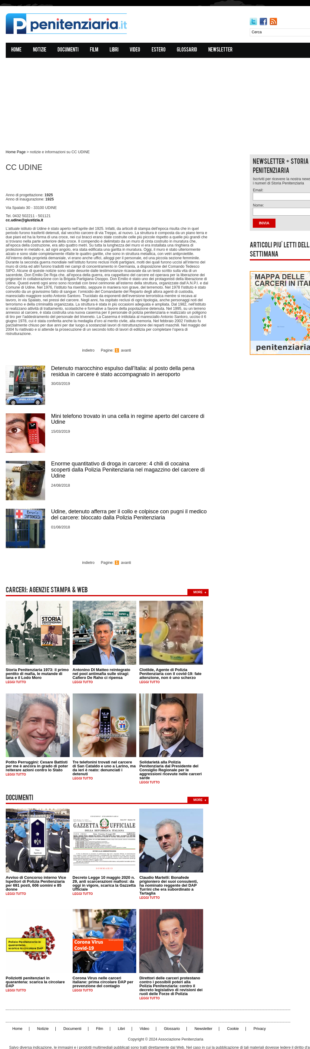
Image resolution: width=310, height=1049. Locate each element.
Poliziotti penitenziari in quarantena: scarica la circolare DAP (35, 961)
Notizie (40, 50)
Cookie (229, 1007)
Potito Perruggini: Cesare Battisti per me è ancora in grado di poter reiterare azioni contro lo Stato (37, 746)
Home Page (15, 152)
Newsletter (221, 50)
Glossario (187, 50)
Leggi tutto (16, 661)
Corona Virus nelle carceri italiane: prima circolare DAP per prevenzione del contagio (103, 961)
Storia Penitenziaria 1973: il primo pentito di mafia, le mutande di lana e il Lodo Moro (37, 653)
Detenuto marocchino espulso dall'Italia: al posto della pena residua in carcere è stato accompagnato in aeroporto (123, 355)
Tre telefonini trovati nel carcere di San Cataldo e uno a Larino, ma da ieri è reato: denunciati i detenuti (104, 748)
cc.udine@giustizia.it (24, 217)
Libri (114, 50)
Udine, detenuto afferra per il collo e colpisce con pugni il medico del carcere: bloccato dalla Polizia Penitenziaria (129, 497)
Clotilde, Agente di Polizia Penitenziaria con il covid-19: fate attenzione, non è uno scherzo (171, 653)
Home (17, 50)
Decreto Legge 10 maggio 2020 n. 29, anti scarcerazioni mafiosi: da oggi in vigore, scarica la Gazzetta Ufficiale (104, 862)
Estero (159, 50)
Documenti (68, 50)
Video (135, 50)
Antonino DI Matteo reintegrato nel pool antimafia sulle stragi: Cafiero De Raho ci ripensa (102, 653)
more (198, 572)
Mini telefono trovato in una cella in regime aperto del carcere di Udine (128, 402)
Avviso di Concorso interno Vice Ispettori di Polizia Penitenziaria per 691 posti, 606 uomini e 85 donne (36, 862)
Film (94, 50)
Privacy (255, 1007)
